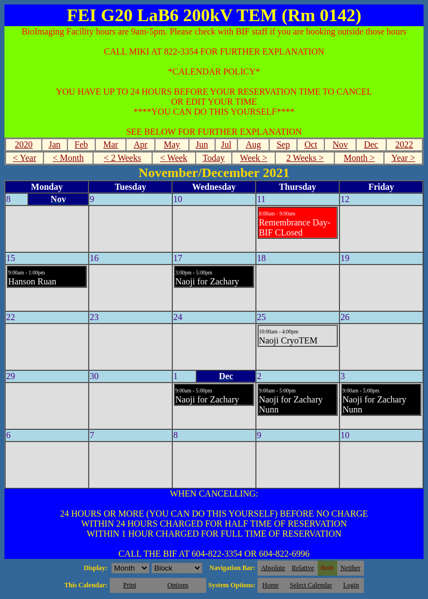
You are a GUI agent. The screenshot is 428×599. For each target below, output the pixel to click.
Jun (202, 144)
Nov (340, 144)
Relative (303, 568)
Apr (141, 144)
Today (213, 158)
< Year (24, 158)
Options (177, 585)
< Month (68, 158)
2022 (404, 144)
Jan (54, 144)
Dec (371, 144)
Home (270, 585)
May (172, 144)
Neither (351, 568)
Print (129, 585)
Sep (283, 144)
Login (351, 585)
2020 (24, 144)
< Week (173, 158)
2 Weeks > (305, 158)
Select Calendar (311, 585)
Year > (403, 158)
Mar (110, 144)
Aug (253, 144)
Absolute (273, 568)
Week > (254, 158)
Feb (81, 144)
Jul (226, 144)
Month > (359, 158)
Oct (310, 144)
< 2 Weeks (122, 158)
